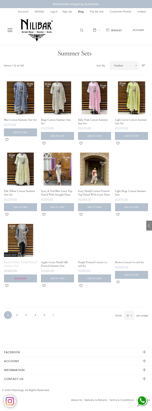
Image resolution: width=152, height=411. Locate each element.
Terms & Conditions (121, 400)
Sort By (101, 65)
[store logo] (37, 30)
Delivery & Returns (96, 400)
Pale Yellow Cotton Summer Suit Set (19, 192)
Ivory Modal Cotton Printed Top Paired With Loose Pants (94, 192)
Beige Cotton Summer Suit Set (56, 121)
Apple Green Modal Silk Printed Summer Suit (54, 264)
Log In (54, 11)
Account (23, 11)
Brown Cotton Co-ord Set (129, 262)
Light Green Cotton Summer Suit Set (131, 121)
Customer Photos (120, 11)
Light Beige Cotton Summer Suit (130, 192)
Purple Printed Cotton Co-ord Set (93, 264)
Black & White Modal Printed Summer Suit (20, 264)
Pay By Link (97, 11)
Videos (142, 11)
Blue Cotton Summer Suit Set (20, 119)
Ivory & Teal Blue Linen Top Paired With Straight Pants (56, 192)
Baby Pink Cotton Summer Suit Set (93, 121)
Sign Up (67, 11)
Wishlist (39, 11)
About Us (76, 400)
